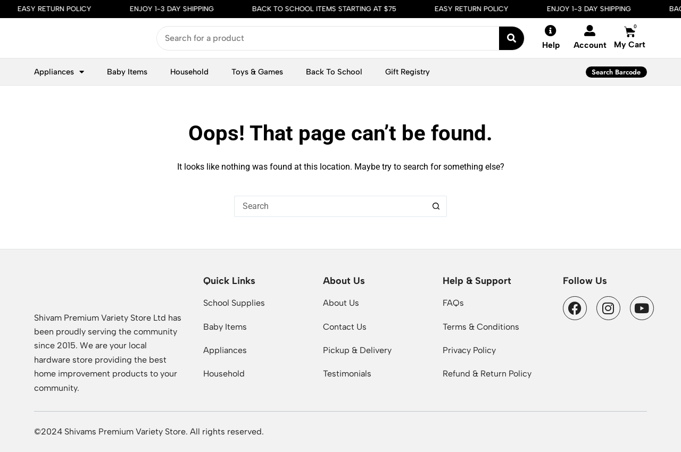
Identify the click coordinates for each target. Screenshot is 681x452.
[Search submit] (511, 38)
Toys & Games (257, 72)
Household (189, 72)
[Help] (551, 31)
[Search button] (436, 206)
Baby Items (127, 72)
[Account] (589, 30)
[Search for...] (330, 206)
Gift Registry (407, 72)
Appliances (59, 72)
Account (590, 45)
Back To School (334, 72)
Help (551, 45)
